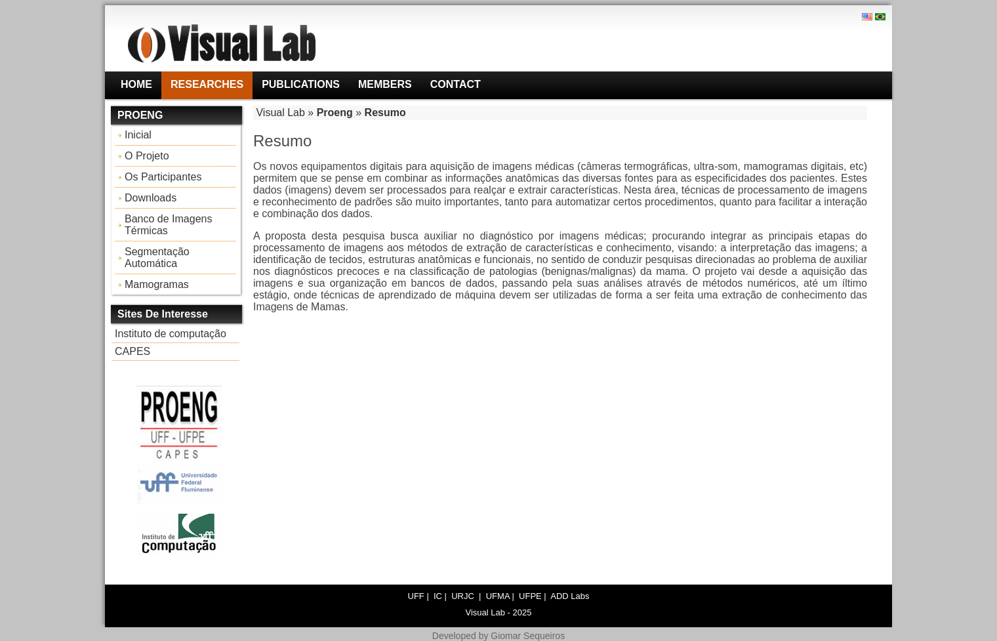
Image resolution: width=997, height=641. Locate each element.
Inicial (138, 134)
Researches (207, 84)
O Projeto (147, 155)
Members (385, 84)
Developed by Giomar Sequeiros (498, 636)
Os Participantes (163, 176)
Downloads (150, 197)
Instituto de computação (170, 333)
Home (136, 84)
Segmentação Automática (157, 257)
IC (438, 596)
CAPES (132, 351)
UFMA (498, 596)
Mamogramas (157, 284)
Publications (301, 84)
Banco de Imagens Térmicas (168, 224)
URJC (463, 596)
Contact (455, 84)
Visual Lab (280, 112)
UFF (416, 596)
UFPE (530, 596)
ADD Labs (569, 596)
